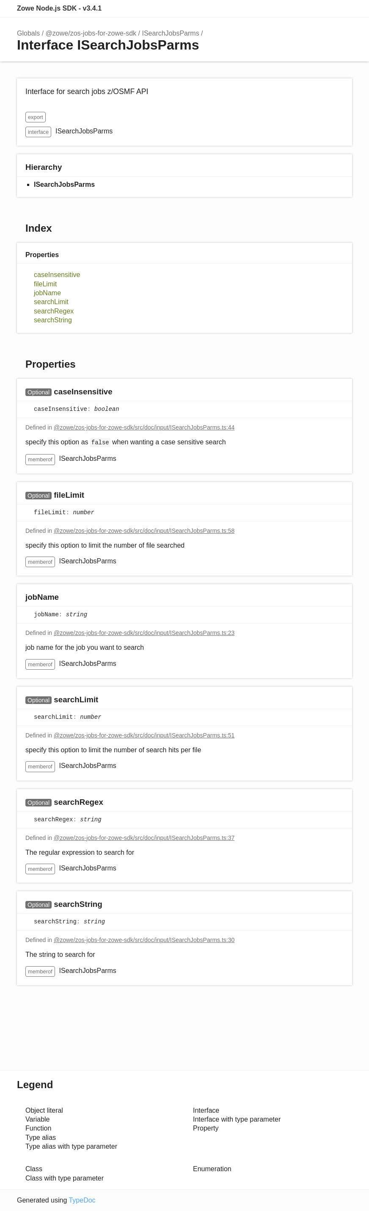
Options (325, 8)
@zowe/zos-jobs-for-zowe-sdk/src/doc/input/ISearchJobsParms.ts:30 (144, 940)
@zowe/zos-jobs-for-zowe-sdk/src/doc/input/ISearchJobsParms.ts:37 (144, 837)
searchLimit (51, 301)
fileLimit (45, 284)
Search (308, 8)
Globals (28, 33)
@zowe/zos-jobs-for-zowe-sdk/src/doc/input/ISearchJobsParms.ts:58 (144, 530)
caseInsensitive (57, 274)
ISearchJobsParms (170, 33)
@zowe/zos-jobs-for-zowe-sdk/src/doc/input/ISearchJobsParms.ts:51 (144, 735)
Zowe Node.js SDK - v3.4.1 (59, 8)
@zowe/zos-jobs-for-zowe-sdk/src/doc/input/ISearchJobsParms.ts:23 (144, 632)
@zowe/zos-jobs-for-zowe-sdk (91, 33)
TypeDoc (82, 1200)
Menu (343, 8)
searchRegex (54, 311)
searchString (53, 320)
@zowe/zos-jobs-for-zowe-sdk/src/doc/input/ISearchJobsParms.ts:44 (144, 427)
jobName (47, 293)
